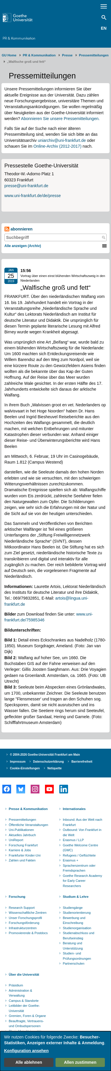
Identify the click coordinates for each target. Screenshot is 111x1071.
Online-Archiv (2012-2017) (57, 146)
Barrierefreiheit (81, 761)
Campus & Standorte (24, 1000)
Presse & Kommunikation (28, 809)
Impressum (17, 761)
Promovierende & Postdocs (28, 933)
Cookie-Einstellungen (25, 768)
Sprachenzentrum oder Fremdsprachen (79, 868)
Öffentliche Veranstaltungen (28, 825)
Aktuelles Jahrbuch (22, 835)
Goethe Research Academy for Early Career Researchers (82, 881)
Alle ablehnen (28, 1062)
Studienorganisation (77, 928)
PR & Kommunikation (19, 38)
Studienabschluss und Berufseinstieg (78, 935)
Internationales (74, 809)
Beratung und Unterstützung (73, 945)
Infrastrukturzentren (23, 928)
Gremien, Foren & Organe (27, 1016)
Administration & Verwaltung (20, 993)
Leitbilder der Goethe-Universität (24, 1008)
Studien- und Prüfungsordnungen (77, 956)
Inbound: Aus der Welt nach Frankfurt (82, 822)
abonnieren (18, 229)
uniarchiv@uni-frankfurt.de (62, 140)
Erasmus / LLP (73, 840)
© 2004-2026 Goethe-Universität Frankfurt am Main (45, 754)
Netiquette (54, 768)
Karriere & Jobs (20, 850)
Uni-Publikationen (21, 830)
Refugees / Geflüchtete (79, 855)
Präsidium (16, 985)
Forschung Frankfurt (23, 845)
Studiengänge (73, 907)
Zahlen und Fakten (22, 860)
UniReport (16, 840)
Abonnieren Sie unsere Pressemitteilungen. (60, 118)
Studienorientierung (77, 912)
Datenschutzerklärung (48, 761)
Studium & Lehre (76, 896)
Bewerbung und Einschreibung (74, 920)
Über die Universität (24, 974)
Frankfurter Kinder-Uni (25, 855)
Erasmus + (70, 860)
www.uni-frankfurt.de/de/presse (32, 195)
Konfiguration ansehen (26, 1050)
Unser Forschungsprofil (25, 918)
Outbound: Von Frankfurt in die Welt (82, 832)
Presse (67, 55)
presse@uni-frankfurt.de (26, 185)
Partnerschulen (73, 963)
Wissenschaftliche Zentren (27, 912)
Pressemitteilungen (22, 819)
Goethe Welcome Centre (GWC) (80, 847)
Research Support (22, 907)
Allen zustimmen (80, 1062)
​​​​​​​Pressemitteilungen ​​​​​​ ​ (94, 55)
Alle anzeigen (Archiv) (22, 246)
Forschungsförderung (24, 923)
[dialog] (55, 1051)
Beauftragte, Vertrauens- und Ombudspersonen (26, 1023)
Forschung (17, 896)
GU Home (9, 55)
